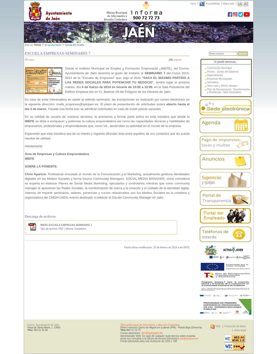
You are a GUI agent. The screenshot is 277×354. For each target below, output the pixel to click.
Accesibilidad (213, 3)
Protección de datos (235, 326)
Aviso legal (240, 330)
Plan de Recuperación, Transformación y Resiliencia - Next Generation (228, 91)
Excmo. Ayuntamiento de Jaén (43, 325)
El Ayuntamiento (52, 45)
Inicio (193, 3)
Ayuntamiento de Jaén (71, 6)
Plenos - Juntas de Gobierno (223, 71)
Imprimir (177, 60)
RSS (218, 326)
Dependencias (215, 75)
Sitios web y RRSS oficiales (222, 85)
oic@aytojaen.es (152, 333)
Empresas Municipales (219, 78)
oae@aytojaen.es (188, 338)
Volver (31, 60)
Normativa (212, 82)
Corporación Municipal (219, 67)
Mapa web (228, 3)
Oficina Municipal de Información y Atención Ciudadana (150, 325)
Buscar (242, 54)
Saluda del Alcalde (74, 45)
